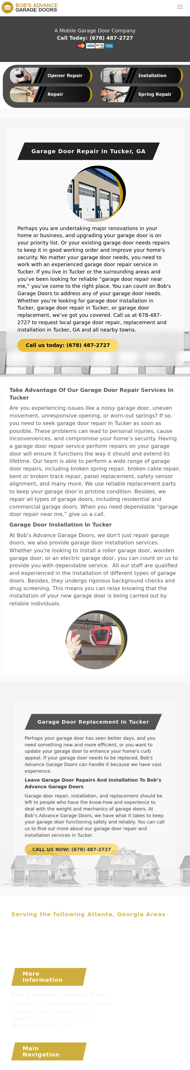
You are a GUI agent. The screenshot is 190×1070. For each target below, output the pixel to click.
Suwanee (48, 953)
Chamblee (23, 931)
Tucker (69, 953)
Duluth (120, 931)
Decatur (74, 931)
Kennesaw (40, 938)
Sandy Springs (73, 945)
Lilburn (100, 938)
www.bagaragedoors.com (41, 1033)
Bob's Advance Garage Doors (46, 1067)
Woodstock (103, 953)
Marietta (146, 938)
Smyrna (103, 945)
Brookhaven (97, 924)
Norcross (21, 945)
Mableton (122, 938)
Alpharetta (46, 924)
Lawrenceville (72, 938)
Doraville (97, 931)
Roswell (44, 945)
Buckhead (126, 924)
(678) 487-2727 (111, 38)
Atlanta (71, 924)
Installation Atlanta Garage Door (124, 1067)
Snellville (126, 945)
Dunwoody (143, 931)
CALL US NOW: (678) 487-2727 (78, 831)
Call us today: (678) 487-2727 (68, 344)
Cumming (50, 931)
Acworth (21, 924)
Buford (149, 924)
